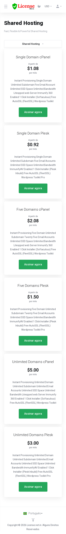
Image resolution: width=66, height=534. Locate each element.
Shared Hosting (33, 44)
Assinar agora (33, 112)
